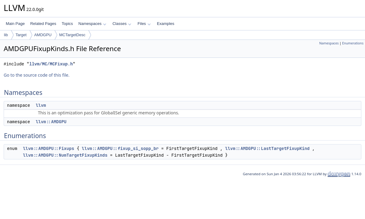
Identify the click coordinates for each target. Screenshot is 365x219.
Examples (165, 23)
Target (21, 35)
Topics (67, 23)
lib (6, 35)
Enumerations (352, 43)
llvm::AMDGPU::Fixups (48, 148)
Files (144, 23)
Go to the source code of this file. (36, 75)
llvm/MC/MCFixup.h (51, 64)
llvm (41, 105)
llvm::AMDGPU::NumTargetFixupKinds (65, 155)
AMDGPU (42, 35)
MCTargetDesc (72, 35)
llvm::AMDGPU (51, 121)
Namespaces (92, 23)
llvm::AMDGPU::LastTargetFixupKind (267, 148)
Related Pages (43, 23)
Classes (121, 23)
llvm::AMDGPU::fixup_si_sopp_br (120, 148)
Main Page (15, 23)
